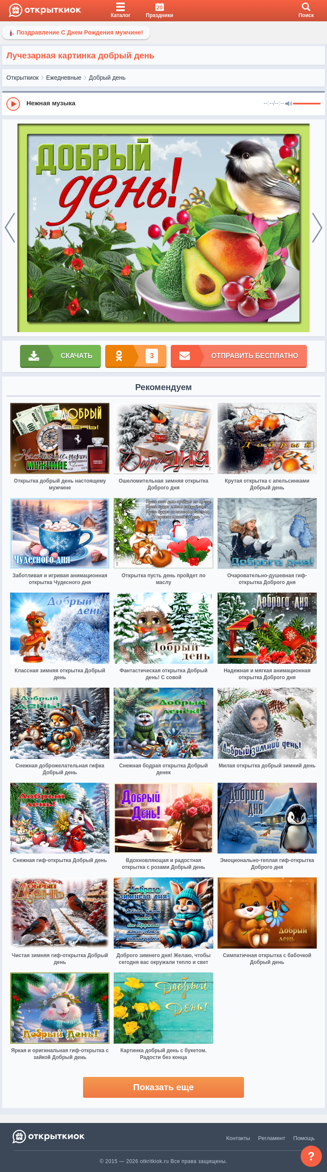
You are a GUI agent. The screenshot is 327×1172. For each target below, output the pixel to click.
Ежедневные (63, 77)
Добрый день (107, 77)
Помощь (304, 1138)
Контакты (238, 1138)
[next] (317, 228)
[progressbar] (307, 104)
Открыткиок (22, 77)
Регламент (271, 1138)
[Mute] (288, 104)
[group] (163, 103)
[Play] (13, 104)
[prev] (9, 228)
